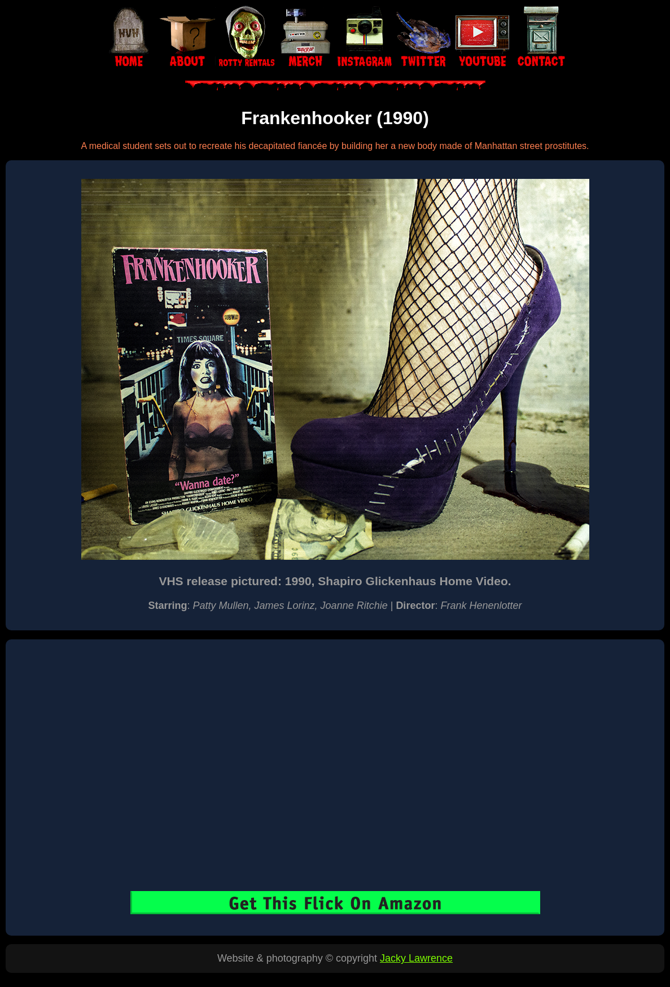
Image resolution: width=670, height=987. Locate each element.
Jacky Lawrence (416, 958)
